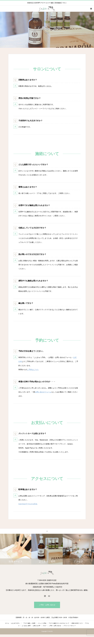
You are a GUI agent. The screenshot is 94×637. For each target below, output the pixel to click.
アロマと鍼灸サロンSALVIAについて (59, 626)
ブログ (44, 628)
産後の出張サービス (77, 626)
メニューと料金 (42, 626)
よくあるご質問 (26, 628)
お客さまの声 (36, 628)
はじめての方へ (15, 626)
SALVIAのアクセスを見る (27, 506)
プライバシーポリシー (69, 628)
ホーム (7, 626)
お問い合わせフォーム (43, 394)
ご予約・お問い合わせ (47, 607)
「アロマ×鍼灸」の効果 (28, 626)
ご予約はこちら (33, 371)
